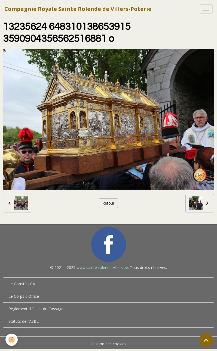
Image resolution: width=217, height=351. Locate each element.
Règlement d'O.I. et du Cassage (35, 308)
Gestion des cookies (108, 343)
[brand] (77, 9)
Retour (108, 203)
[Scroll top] (206, 340)
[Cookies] (11, 340)
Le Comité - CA (21, 283)
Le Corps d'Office (23, 296)
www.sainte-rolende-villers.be (102, 267)
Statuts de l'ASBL (23, 321)
